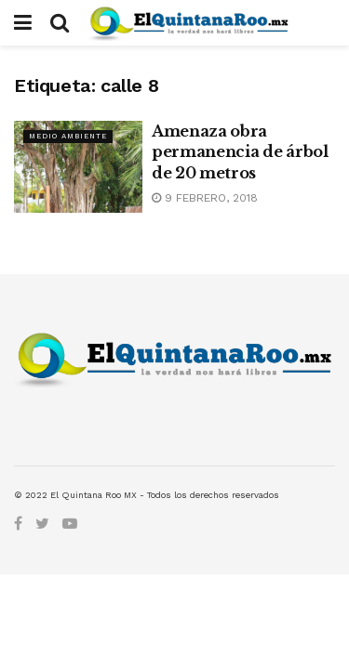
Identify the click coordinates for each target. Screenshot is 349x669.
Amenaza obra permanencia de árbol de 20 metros (240, 152)
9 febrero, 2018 (205, 197)
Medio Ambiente (68, 136)
